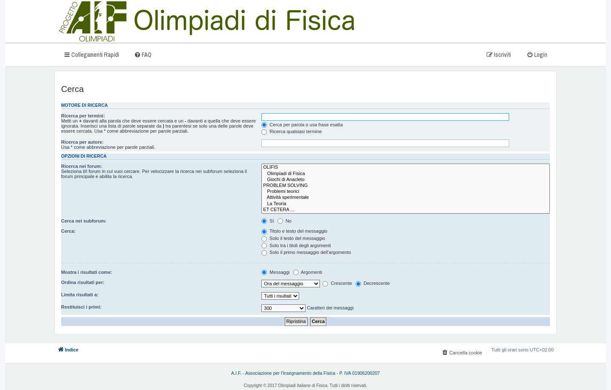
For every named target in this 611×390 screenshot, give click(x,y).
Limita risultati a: (79, 294)
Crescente (337, 283)
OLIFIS (405, 167)
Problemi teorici (405, 192)
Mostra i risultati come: (86, 272)
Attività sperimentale (405, 198)
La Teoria (405, 204)
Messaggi (275, 272)
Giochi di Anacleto (405, 180)
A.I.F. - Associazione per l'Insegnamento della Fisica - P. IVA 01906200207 (305, 373)
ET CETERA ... (405, 210)
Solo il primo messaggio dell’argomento (306, 252)
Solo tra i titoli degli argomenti (296, 245)
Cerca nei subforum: (84, 220)
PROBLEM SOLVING (405, 186)
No (284, 220)
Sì (267, 220)
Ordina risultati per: (82, 282)
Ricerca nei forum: (81, 166)
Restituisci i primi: (81, 306)
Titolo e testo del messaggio (294, 231)
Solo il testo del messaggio (293, 238)
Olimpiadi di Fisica (405, 174)
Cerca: (68, 231)
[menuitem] (142, 54)
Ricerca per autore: (82, 142)
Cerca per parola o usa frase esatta (301, 124)
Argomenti (307, 272)
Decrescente (373, 283)
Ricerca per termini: (83, 115)
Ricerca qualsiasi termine (291, 131)
